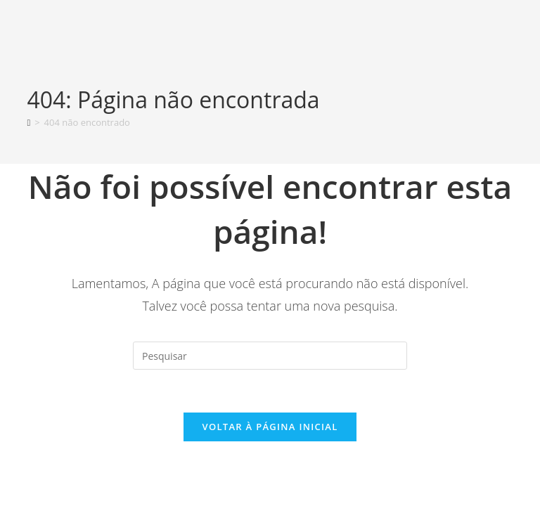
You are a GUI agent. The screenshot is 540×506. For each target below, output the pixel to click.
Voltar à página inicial (270, 426)
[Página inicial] (28, 122)
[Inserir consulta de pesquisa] (270, 356)
